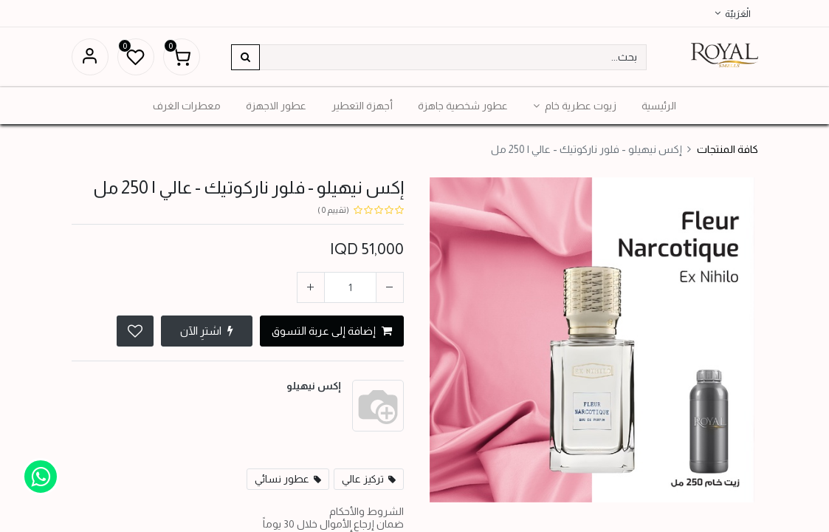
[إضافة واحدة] (310, 287)
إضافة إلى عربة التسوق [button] (332, 330)
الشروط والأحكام (366, 511)
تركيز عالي (363, 479)
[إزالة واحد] (389, 287)
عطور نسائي (282, 479)
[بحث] (245, 57)
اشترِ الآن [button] (206, 330)
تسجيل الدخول (90, 56)
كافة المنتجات (727, 149)
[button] (135, 331)
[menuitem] (658, 105)
